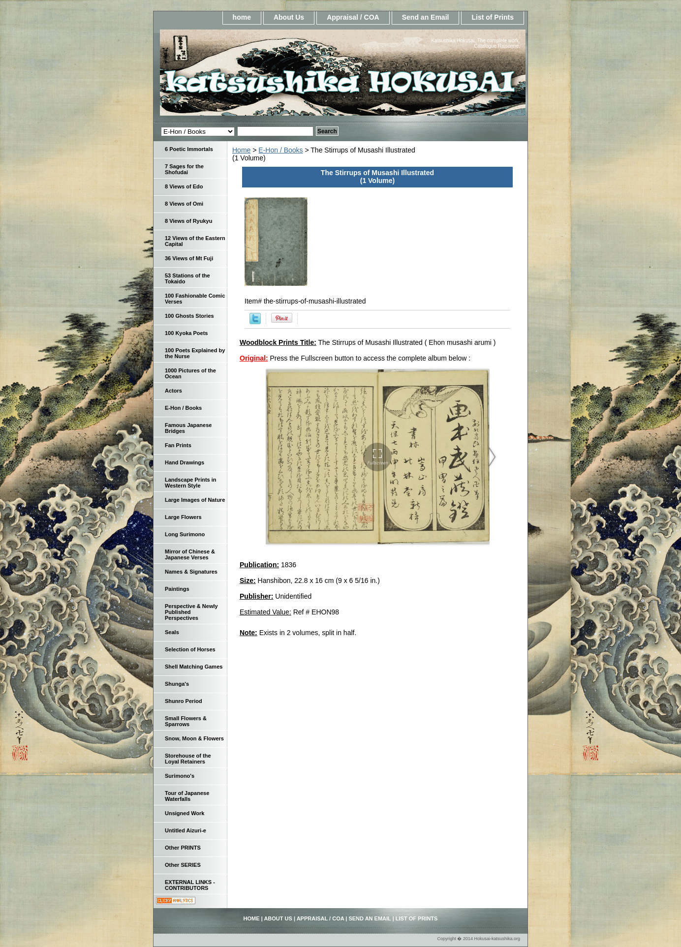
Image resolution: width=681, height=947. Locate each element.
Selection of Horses (190, 649)
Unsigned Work (184, 813)
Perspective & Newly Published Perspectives (191, 612)
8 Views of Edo (184, 186)
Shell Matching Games (193, 667)
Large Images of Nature (195, 500)
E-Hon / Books (280, 150)
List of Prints (492, 17)
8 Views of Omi (184, 204)
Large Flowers (183, 517)
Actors (173, 391)
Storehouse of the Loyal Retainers (188, 758)
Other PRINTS (183, 848)
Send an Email (425, 17)
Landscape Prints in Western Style (191, 483)
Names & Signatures (191, 572)
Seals (172, 632)
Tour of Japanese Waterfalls (187, 796)
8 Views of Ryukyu (188, 221)
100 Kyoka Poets (186, 333)
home (242, 17)
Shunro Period (183, 701)
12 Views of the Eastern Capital (195, 241)
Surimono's (179, 776)
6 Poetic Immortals (189, 149)
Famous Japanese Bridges (188, 428)
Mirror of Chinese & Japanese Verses (190, 554)
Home (241, 150)
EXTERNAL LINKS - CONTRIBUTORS (190, 885)
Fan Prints (178, 445)
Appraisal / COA (353, 17)
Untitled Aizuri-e (185, 830)
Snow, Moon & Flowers (194, 738)
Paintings (177, 589)
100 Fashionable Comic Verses (195, 299)
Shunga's (177, 684)
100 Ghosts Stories (189, 316)
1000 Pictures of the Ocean (190, 373)
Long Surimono (185, 534)
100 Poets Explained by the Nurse (195, 353)
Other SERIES (183, 865)
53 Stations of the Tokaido (187, 278)
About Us (289, 17)
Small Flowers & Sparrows (186, 721)
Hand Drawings (184, 462)
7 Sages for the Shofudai (184, 169)
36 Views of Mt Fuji (189, 258)
